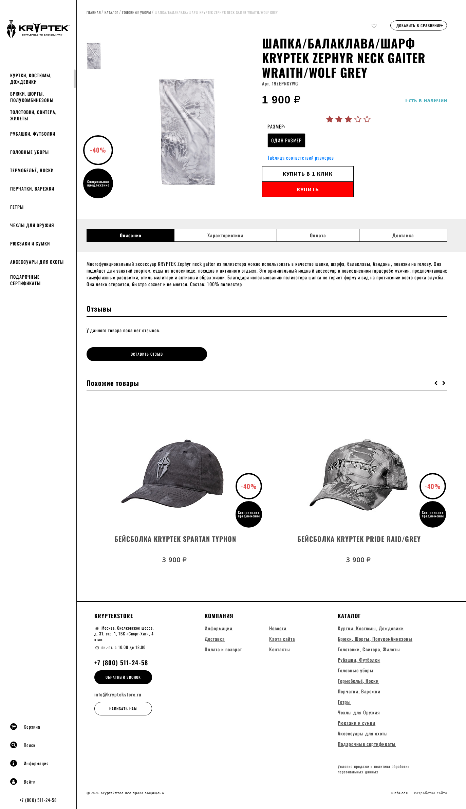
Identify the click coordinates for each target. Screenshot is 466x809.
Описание (130, 235)
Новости (277, 627)
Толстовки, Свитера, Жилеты (33, 115)
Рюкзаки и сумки (30, 243)
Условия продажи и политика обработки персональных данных (374, 769)
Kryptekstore (113, 615)
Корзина (25, 726)
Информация (29, 763)
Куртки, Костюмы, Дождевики (31, 78)
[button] (436, 382)
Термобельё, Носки (32, 170)
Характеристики (225, 235)
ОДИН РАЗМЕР (286, 140)
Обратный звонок (123, 676)
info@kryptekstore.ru (118, 693)
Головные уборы (29, 152)
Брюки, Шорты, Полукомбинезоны (32, 96)
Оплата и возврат (223, 648)
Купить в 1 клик (308, 174)
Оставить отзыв (131, 354)
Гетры (17, 206)
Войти (23, 781)
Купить (308, 189)
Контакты (279, 648)
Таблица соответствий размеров (300, 157)
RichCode (400, 793)
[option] (186, 120)
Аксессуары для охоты (37, 261)
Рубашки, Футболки (32, 133)
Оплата (318, 235)
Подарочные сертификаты (25, 280)
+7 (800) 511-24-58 (38, 799)
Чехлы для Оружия (32, 225)
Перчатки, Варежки (32, 188)
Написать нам (123, 708)
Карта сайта (282, 638)
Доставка (403, 235)
